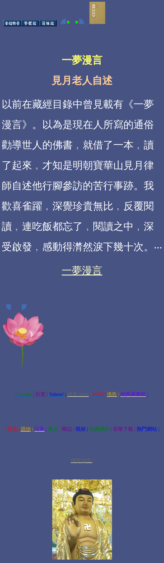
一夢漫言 (82, 270)
